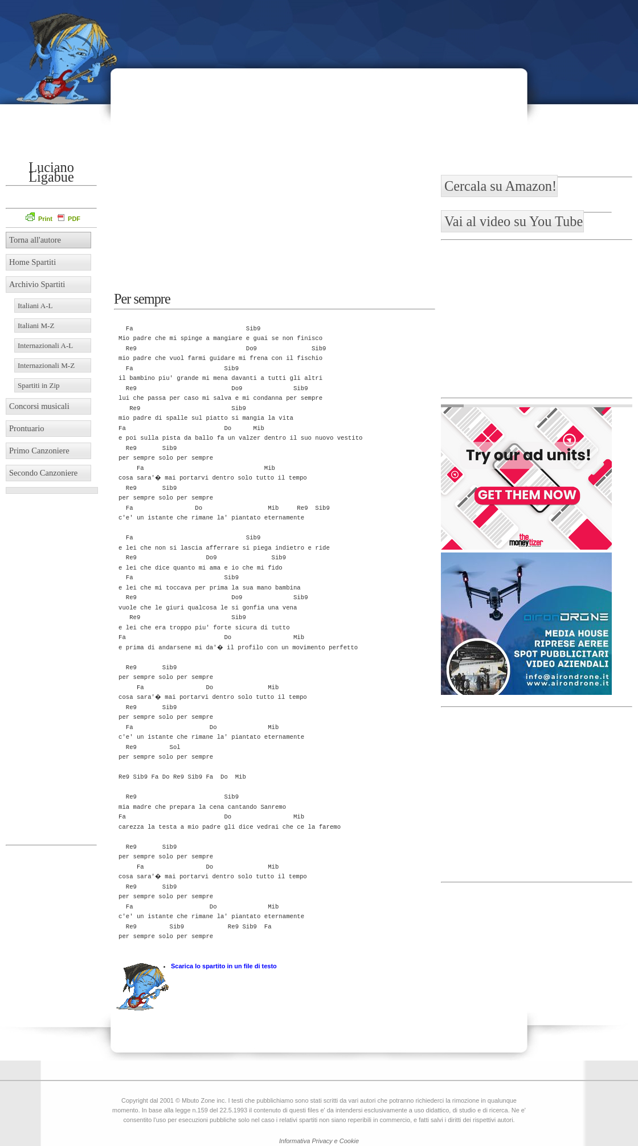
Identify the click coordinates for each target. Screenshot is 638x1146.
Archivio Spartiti (37, 284)
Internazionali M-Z (46, 365)
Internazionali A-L (45, 345)
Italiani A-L (35, 305)
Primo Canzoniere (39, 450)
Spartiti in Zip (39, 385)
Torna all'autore (35, 239)
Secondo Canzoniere (43, 472)
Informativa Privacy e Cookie (319, 1140)
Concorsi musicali (39, 406)
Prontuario (26, 428)
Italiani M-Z (36, 325)
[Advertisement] (558, 77)
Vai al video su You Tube (513, 221)
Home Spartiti (32, 262)
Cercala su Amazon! (500, 186)
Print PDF (53, 218)
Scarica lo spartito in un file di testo (224, 966)
